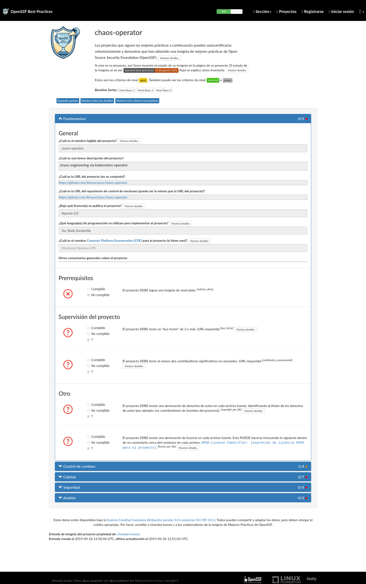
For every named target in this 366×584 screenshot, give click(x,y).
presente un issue (152, 580)
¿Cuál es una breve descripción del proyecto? (91, 158)
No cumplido (92, 295)
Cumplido (92, 289)
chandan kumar (128, 534)
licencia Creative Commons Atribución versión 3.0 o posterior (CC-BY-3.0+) (161, 520)
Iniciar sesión (341, 11)
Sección (262, 11)
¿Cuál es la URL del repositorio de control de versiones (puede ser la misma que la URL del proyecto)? (132, 191)
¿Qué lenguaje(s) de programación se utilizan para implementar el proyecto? (113, 223)
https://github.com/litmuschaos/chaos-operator (93, 183)
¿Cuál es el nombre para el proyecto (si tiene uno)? (123, 240)
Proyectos (287, 11)
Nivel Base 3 (163, 90)
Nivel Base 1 (127, 90)
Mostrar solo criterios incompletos (137, 100)
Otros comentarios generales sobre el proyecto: (93, 258)
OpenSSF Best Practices (32, 11)
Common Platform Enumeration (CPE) (114, 240)
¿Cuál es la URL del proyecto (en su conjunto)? (92, 176)
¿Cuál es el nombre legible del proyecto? (88, 141)
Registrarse (313, 11)
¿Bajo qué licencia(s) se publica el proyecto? (90, 206)
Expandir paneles (67, 100)
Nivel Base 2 (145, 90)
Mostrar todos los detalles (97, 100)
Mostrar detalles (169, 58)
